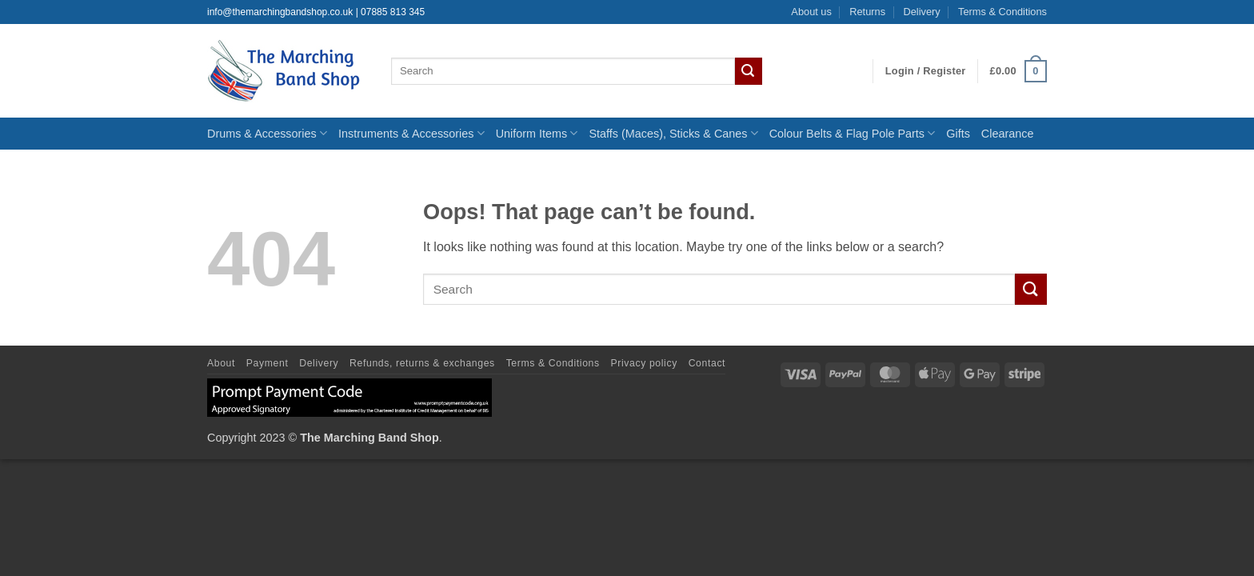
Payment (267, 363)
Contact (707, 363)
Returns (867, 12)
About (221, 363)
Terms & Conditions (1002, 12)
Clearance (1007, 133)
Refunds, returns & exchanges (422, 363)
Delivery (921, 12)
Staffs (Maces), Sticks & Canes (673, 133)
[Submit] (748, 71)
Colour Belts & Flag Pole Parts (852, 133)
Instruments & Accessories (411, 133)
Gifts (958, 133)
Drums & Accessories (267, 133)
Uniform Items (537, 133)
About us (811, 12)
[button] (925, 71)
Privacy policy (644, 363)
